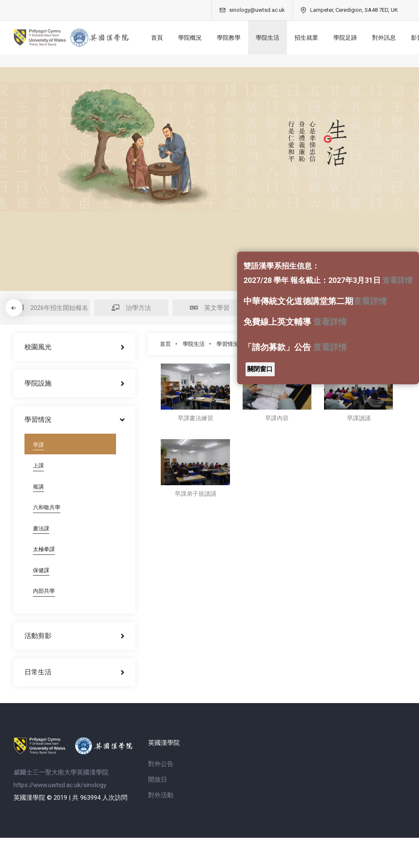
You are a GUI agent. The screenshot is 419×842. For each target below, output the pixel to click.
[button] (13, 307)
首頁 (160, 37)
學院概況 (193, 37)
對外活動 (160, 799)
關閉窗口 (260, 369)
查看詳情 (397, 280)
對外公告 (160, 768)
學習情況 (227, 344)
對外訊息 (387, 37)
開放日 (157, 784)
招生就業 (310, 37)
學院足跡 (348, 37)
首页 (165, 344)
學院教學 (232, 37)
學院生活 (271, 37)
